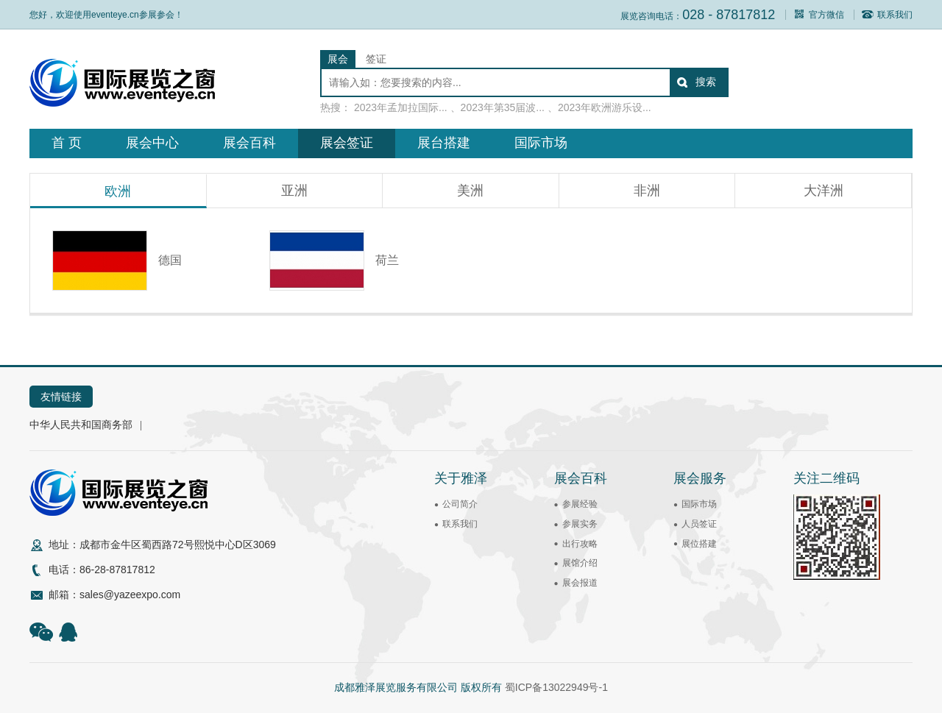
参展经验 (580, 504)
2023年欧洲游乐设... (604, 107)
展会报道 (580, 583)
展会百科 (249, 142)
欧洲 (118, 191)
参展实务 (580, 524)
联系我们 (887, 15)
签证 (376, 59)
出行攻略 (580, 544)
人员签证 (699, 524)
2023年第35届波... (503, 107)
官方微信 (818, 15)
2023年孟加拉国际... (400, 107)
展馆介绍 (580, 563)
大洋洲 (823, 190)
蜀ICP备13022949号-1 (556, 687)
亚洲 (294, 190)
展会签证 (346, 142)
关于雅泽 (460, 478)
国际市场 (540, 142)
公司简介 (460, 504)
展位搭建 (699, 544)
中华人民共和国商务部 (80, 424)
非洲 (647, 190)
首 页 (67, 142)
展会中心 (152, 142)
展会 (337, 59)
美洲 (470, 190)
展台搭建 (443, 142)
